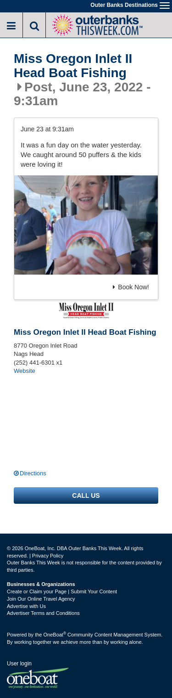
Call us (86, 495)
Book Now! (131, 287)
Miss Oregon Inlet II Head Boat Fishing (73, 66)
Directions (33, 473)
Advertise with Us (26, 606)
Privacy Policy (47, 555)
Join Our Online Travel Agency (41, 599)
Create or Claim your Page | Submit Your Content (62, 591)
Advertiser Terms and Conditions (43, 613)
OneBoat (55, 634)
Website (24, 370)
